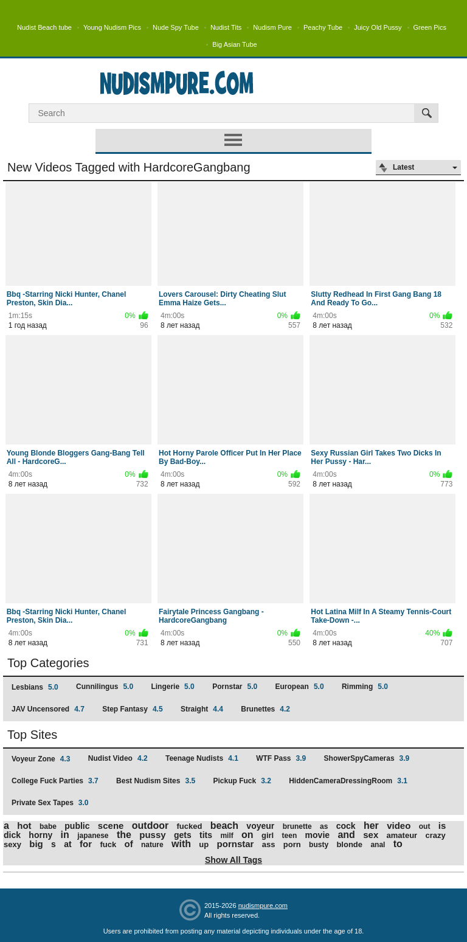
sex (370, 834)
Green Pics (429, 27)
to (398, 844)
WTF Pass (281, 758)
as (324, 826)
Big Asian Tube (234, 44)
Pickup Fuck (242, 781)
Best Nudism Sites (155, 781)
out (425, 826)
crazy (436, 835)
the (124, 834)
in (65, 834)
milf (226, 835)
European (299, 686)
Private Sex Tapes (50, 802)
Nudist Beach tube (44, 27)
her (371, 825)
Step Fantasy (132, 709)
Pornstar (234, 686)
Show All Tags (233, 860)
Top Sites (32, 734)
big (36, 844)
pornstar (235, 844)
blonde (349, 844)
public (76, 826)
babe (48, 826)
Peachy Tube (322, 27)
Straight (202, 709)
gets (183, 835)
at (67, 844)
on (247, 834)
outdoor (150, 825)
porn (292, 844)
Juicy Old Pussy (377, 27)
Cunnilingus (104, 686)
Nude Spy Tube (176, 27)
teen (289, 835)
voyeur (260, 826)
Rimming (365, 686)
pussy (152, 834)
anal (377, 844)
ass (268, 844)
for (86, 844)
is (442, 825)
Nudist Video (118, 758)
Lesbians (35, 687)
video (398, 825)
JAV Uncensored (48, 709)
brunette (297, 826)
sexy (12, 844)
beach (224, 825)
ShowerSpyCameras (367, 758)
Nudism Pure (272, 27)
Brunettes (265, 709)
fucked (189, 826)
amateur (402, 835)
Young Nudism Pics (112, 27)
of (128, 844)
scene (111, 825)
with (181, 844)
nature (152, 844)
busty (318, 844)
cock (346, 826)
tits (205, 835)
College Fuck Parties (55, 781)
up (204, 844)
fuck (108, 844)
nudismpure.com (263, 905)
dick (12, 835)
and (346, 834)
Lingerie (172, 686)
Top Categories (48, 663)
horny (40, 835)
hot (24, 825)
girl (267, 835)
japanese (92, 835)
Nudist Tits (225, 27)
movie (317, 835)
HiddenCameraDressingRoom (348, 781)
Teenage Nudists (201, 758)
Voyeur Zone (41, 759)
